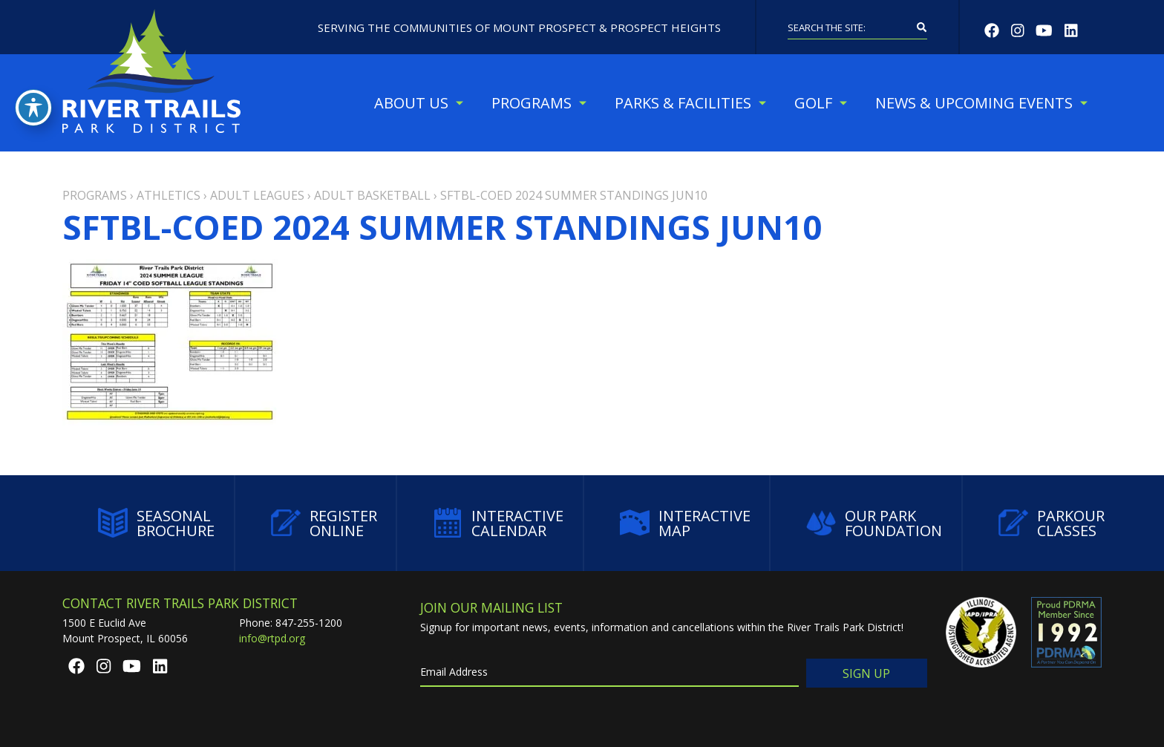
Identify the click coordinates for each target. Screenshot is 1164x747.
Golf (813, 103)
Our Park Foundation (874, 523)
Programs (531, 103)
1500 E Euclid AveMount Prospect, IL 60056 (125, 630)
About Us (411, 103)
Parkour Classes (1051, 523)
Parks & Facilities (683, 103)
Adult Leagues (257, 195)
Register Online (324, 523)
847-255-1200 (308, 623)
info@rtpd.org (272, 638)
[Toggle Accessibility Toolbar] (33, 107)
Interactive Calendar (498, 523)
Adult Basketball (372, 195)
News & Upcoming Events (974, 103)
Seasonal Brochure (156, 523)
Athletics (168, 195)
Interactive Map (685, 523)
